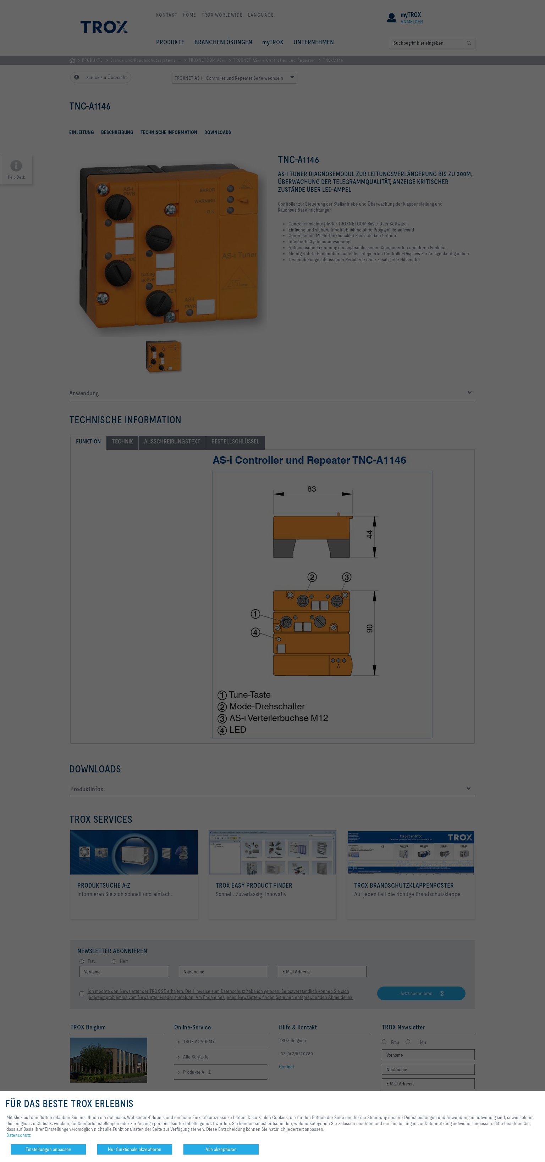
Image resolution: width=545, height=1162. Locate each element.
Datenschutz (18, 1135)
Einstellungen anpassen (48, 1149)
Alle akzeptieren (221, 1149)
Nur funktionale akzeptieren (134, 1149)
